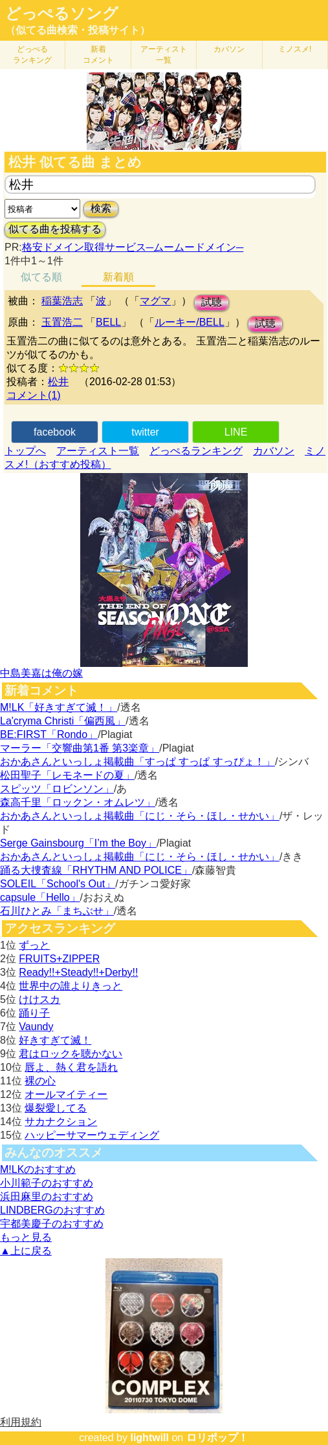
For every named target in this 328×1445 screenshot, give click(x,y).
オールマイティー (66, 1094)
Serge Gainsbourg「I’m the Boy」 (78, 843)
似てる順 (41, 276)
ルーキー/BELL (189, 322)
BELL (108, 322)
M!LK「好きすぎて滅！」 (58, 707)
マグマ (155, 300)
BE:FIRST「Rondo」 (49, 734)
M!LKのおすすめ (38, 1169)
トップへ (25, 450)
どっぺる (32, 55)
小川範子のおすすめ (46, 1182)
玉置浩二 (62, 322)
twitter (145, 432)
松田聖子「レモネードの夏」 (67, 775)
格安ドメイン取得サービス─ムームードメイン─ (133, 247)
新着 (98, 55)
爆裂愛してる (56, 1107)
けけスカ (39, 999)
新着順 (118, 276)
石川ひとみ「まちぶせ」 (57, 910)
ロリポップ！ (217, 1437)
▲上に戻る (26, 1250)
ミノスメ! (294, 49)
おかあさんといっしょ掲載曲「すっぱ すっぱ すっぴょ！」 (137, 761)
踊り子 (34, 1012)
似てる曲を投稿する (55, 229)
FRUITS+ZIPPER (59, 958)
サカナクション (61, 1121)
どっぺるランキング (196, 450)
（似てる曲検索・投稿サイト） (77, 30)
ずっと (34, 945)
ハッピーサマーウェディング (92, 1135)
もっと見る (26, 1237)
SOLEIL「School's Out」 (57, 883)
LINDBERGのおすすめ (52, 1210)
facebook (55, 432)
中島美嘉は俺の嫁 (41, 673)
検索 (101, 208)
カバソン (229, 49)
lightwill (149, 1437)
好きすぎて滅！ (55, 1040)
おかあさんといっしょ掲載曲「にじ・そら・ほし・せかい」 (139, 815)
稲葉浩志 (62, 300)
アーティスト (163, 55)
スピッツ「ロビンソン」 (57, 788)
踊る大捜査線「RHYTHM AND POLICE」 (96, 870)
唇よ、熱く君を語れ (71, 1067)
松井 (58, 381)
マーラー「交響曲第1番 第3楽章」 (79, 748)
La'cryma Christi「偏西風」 (63, 720)
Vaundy (36, 1026)
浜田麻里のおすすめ (46, 1196)
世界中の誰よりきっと (70, 985)
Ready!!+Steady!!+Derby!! (78, 972)
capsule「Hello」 (40, 897)
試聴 (211, 302)
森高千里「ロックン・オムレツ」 (77, 802)
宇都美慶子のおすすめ (52, 1223)
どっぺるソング (61, 13)
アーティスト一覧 (97, 450)
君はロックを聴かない (70, 1053)
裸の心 (40, 1080)
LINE (236, 432)
